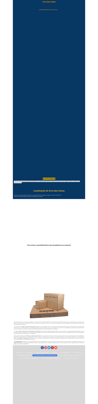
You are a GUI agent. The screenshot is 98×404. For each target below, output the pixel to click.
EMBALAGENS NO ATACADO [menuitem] (24, 355)
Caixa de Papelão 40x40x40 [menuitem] (42, 352)
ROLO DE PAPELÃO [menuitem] (64, 352)
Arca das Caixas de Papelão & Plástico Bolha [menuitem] (51, 358)
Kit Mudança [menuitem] (54, 352)
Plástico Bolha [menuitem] (29, 352)
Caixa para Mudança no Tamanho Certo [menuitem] (29, 358)
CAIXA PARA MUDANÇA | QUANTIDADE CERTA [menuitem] (45, 355)
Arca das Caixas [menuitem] (19, 352)
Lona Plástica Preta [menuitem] (77, 352)
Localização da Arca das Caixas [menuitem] (71, 358)
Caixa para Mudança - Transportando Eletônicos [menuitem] (70, 355)
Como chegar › (17, 197)
